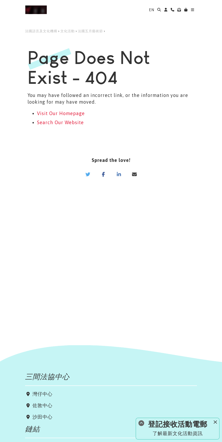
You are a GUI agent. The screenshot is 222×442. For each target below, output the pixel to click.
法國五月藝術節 (90, 31)
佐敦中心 (42, 405)
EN (151, 10)
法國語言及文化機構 (41, 31)
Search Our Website (60, 122)
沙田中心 (42, 417)
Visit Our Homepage (61, 113)
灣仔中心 (42, 394)
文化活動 (67, 31)
